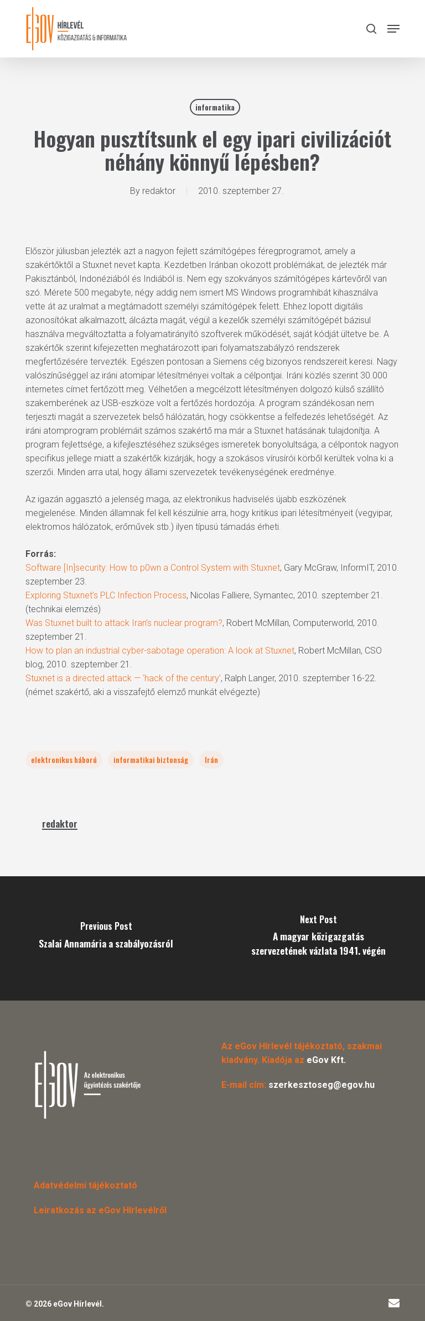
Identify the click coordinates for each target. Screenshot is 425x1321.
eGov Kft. (326, 1060)
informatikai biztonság (150, 759)
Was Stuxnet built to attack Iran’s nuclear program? (123, 623)
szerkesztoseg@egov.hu (321, 1085)
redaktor (158, 191)
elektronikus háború (64, 759)
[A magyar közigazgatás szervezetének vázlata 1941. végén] (318, 938)
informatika (215, 107)
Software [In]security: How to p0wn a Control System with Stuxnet (152, 567)
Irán (211, 759)
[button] (393, 28)
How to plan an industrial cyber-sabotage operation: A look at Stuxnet (159, 650)
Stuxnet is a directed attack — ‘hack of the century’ (123, 678)
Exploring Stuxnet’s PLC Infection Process (105, 595)
